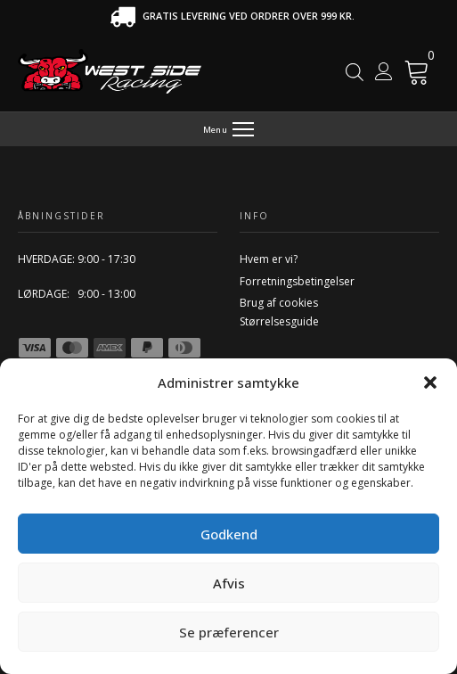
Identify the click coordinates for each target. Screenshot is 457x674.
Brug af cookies (279, 302)
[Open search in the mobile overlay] (354, 71)
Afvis (229, 583)
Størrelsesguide (279, 321)
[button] (430, 382)
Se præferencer (229, 632)
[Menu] (228, 129)
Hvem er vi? (269, 259)
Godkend (228, 534)
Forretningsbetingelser (297, 281)
